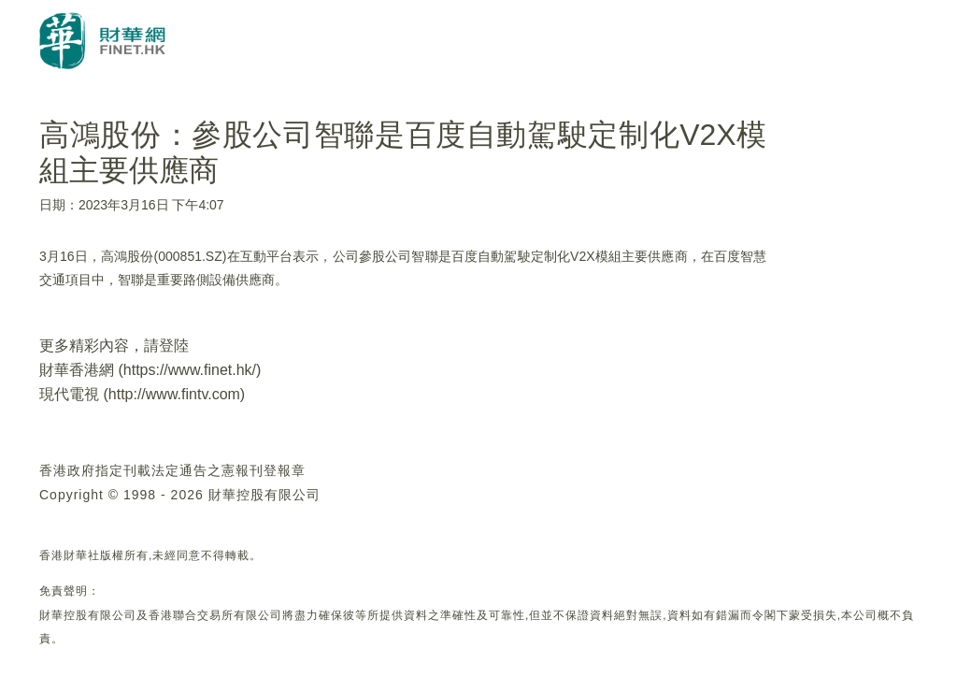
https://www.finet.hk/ (189, 370)
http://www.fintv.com (174, 394)
